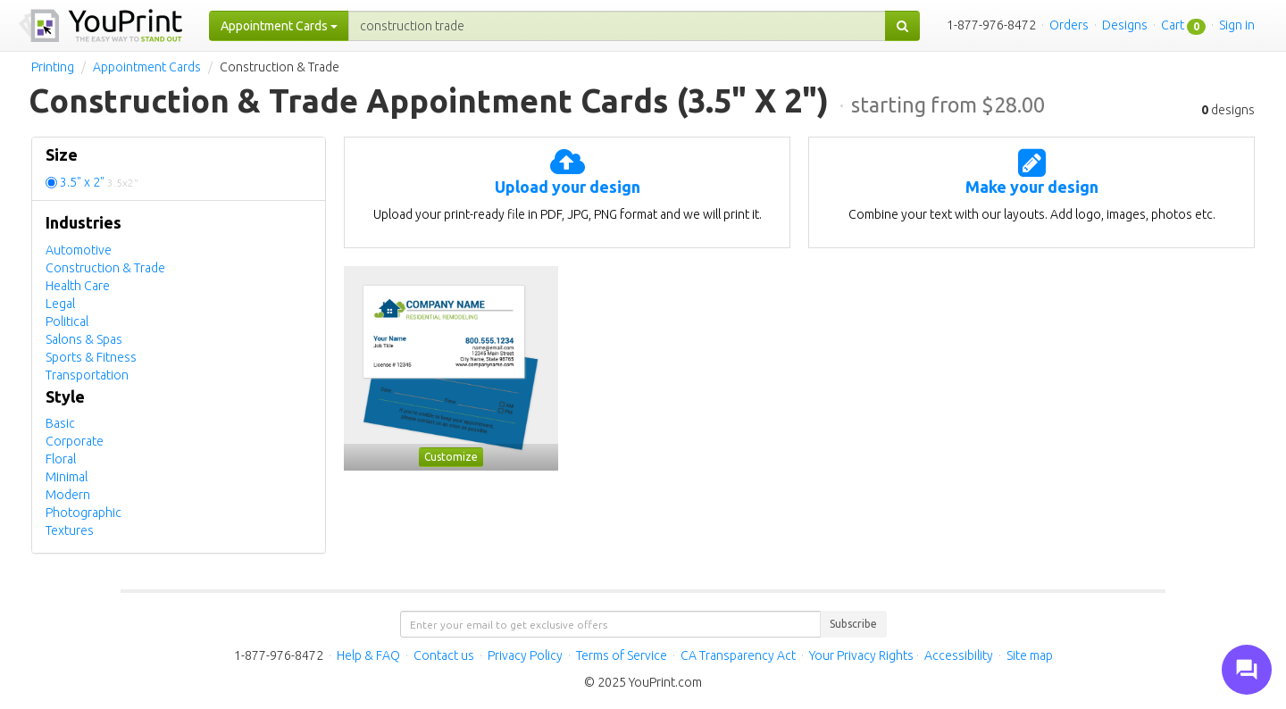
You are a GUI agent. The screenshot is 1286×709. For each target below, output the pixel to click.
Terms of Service (621, 655)
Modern (68, 495)
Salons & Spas (84, 339)
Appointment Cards (147, 67)
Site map (1029, 655)
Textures (70, 530)
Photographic (83, 512)
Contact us (443, 655)
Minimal (67, 477)
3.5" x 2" (99, 182)
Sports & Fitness (91, 357)
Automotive (79, 250)
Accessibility (958, 655)
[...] (617, 26)
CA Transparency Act (738, 655)
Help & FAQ (368, 655)
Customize (451, 457)
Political (67, 321)
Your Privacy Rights (861, 655)
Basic (60, 423)
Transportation (87, 375)
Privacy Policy (525, 655)
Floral (61, 459)
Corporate (75, 441)
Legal (60, 303)
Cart (1172, 25)
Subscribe (853, 624)
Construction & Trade (105, 268)
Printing (52, 67)
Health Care (78, 286)
